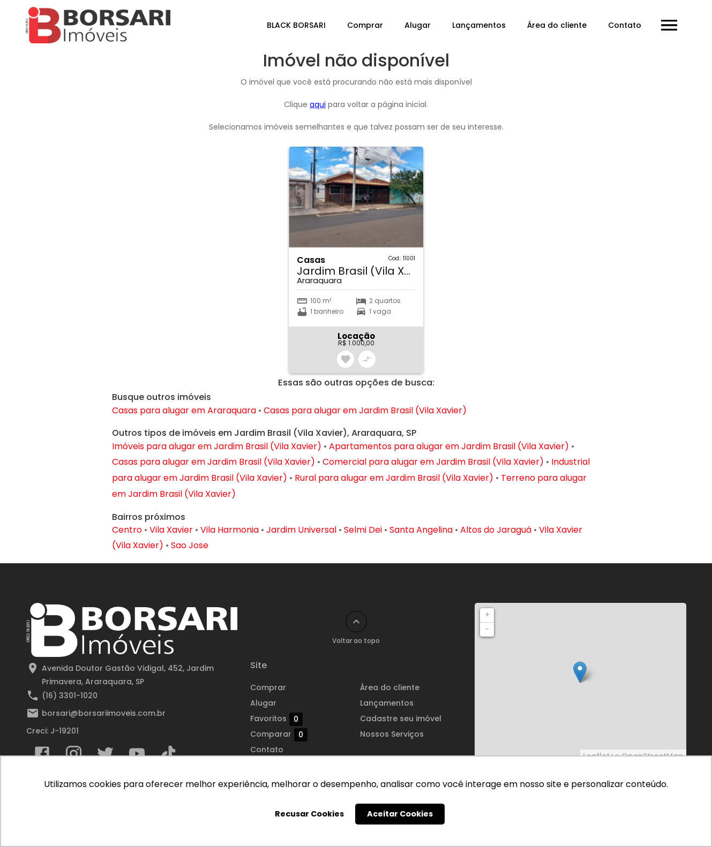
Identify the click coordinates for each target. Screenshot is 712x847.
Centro (127, 530)
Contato (624, 25)
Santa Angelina (421, 530)
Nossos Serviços (392, 734)
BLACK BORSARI (296, 25)
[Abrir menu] (669, 25)
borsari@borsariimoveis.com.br (104, 713)
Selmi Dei (363, 530)
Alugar (417, 25)
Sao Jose (189, 545)
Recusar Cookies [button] (309, 813)
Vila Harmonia (229, 530)
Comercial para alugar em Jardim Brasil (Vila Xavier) (433, 462)
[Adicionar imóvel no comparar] (367, 359)
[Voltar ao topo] (356, 621)
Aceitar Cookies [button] (400, 813)
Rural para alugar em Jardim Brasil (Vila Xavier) (394, 478)
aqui (318, 104)
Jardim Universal (301, 530)
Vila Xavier (171, 530)
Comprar (365, 25)
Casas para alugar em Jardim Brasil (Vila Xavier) (365, 410)
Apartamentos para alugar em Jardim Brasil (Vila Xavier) (449, 446)
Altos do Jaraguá (495, 530)
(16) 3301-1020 (70, 695)
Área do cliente (557, 25)
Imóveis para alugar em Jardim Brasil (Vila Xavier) (216, 446)
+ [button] (487, 614)
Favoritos (276, 719)
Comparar (279, 734)
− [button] (487, 629)
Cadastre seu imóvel (400, 718)
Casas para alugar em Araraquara (184, 410)
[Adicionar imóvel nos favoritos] (345, 359)
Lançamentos (479, 25)
